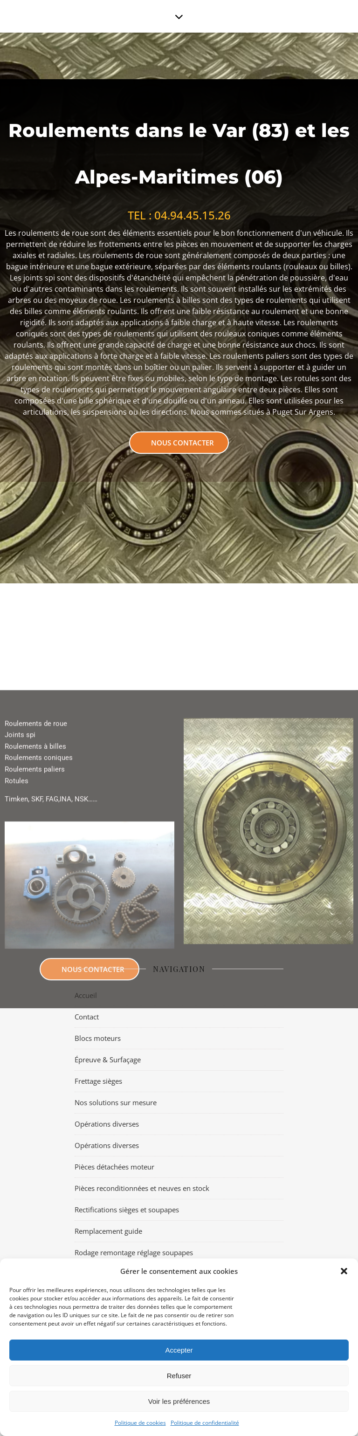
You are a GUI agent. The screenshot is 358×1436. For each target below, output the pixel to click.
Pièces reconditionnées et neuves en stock (142, 1188)
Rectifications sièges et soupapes (127, 1209)
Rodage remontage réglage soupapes (134, 1252)
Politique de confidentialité (205, 1423)
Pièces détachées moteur (114, 1166)
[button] (344, 1271)
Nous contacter (182, 442)
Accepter (179, 1350)
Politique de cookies (140, 1423)
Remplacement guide (108, 1231)
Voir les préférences (179, 1401)
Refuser (179, 1376)
